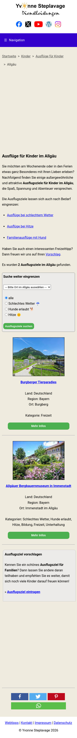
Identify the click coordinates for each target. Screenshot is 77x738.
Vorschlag (53, 254)
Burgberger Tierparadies (38, 382)
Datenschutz (63, 723)
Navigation (14, 40)
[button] (19, 696)
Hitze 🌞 (14, 315)
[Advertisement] (38, 110)
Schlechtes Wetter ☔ (24, 303)
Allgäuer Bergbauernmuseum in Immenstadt (38, 486)
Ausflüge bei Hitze (20, 226)
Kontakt (26, 723)
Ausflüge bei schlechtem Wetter (30, 215)
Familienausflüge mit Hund (26, 238)
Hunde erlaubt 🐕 (21, 309)
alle (11, 298)
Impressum (43, 723)
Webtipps (12, 723)
